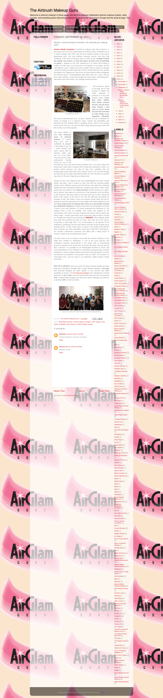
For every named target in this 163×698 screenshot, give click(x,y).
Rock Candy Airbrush (121, 539)
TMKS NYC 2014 (120, 648)
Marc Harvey (118, 465)
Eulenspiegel (118, 355)
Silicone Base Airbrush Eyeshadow (121, 559)
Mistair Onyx (118, 481)
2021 (118, 55)
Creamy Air (118, 308)
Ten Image (117, 626)
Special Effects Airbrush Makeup (120, 585)
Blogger (102, 692)
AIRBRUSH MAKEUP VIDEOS (92, 27)
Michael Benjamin (120, 476)
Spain (116, 579)
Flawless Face (119, 368)
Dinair (116, 321)
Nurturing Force (119, 501)
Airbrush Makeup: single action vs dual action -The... (123, 103)
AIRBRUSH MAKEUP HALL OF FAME (48, 31)
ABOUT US (113, 31)
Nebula (116, 492)
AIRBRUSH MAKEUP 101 (52, 27)
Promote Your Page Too (40, 85)
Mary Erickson (71, 324)
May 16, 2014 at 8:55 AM (74, 347)
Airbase (116, 136)
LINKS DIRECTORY (97, 31)
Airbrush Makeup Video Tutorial (120, 208)
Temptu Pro (118, 613)
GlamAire (117, 378)
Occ (115, 510)
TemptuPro (118, 616)
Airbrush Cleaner (120, 153)
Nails (116, 489)
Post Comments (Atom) (70, 395)
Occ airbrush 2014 (120, 513)
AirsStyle (117, 219)
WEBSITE (89, 218)
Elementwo (118, 347)
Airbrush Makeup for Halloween (121, 186)
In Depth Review (119, 419)
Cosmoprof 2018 (119, 303)
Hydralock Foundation (121, 410)
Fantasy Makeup (119, 366)
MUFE (116, 486)
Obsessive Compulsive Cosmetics (118, 506)
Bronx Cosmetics (120, 266)
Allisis (116, 227)
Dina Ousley (118, 318)
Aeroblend (117, 133)
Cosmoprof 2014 (119, 300)
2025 (118, 47)
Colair (116, 275)
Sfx (115, 550)
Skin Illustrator (119, 576)
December (122, 81)
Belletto (116, 232)
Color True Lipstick (120, 283)
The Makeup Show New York (120, 634)
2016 (118, 70)
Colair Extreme (119, 281)
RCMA (79, 324)
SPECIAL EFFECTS (114, 27)
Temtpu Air (117, 621)
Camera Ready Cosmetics (64, 49)
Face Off (117, 363)
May (120, 114)
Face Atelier (118, 360)
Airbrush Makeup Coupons (120, 177)
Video (116, 667)
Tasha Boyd (118, 598)
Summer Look (119, 593)
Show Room (118, 556)
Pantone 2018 (119, 518)
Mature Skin (118, 470)
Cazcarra (117, 273)
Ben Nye (117, 240)
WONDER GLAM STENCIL (76, 31)
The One (117, 638)
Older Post (104, 391)
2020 (118, 58)
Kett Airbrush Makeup (121, 430)
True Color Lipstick (120, 655)
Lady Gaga (118, 439)
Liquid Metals (118, 445)
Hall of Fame (118, 386)
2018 (118, 64)
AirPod (116, 214)
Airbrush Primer (119, 212)
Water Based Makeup (121, 682)
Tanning (117, 596)
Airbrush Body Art (120, 143)
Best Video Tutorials (121, 251)
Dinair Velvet (118, 326)
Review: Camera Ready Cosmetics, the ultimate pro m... (123, 93)
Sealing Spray (119, 548)
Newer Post (59, 391)
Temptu (116, 611)
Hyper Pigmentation (121, 415)
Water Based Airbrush (121, 673)
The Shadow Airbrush (121, 641)
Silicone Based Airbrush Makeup (120, 565)
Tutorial (116, 658)
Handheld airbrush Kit (121, 393)
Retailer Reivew (87, 324)
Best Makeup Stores (66, 322)
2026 (118, 44)
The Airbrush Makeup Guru (54, 10)
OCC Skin (117, 516)
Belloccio (117, 237)
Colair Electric (119, 278)
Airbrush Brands (119, 150)
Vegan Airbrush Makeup (119, 661)
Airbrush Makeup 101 (121, 167)
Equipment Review (120, 352)
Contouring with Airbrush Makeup (120, 294)
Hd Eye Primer (119, 398)
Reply (61, 340)
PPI (115, 525)
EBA (115, 345)
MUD (116, 484)
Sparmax (117, 581)
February (121, 122)
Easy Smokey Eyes (120, 340)
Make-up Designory (120, 455)
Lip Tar (116, 442)
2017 (118, 67)
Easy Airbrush (119, 337)
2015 (118, 73)
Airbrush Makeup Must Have (120, 194)
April (120, 117)
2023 (118, 50)
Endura (116, 350)
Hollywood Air (118, 403)
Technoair (117, 608)
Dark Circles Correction (118, 314)
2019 (118, 61)
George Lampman (120, 376)
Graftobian (62, 324)
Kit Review (117, 434)
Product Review (119, 528)
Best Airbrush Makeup (121, 242)
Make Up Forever (120, 453)
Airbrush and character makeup (120, 139)
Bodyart (117, 258)
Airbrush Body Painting (119, 146)
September (122, 87)
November (122, 84)
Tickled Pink (118, 645)
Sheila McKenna (119, 553)
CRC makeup (96, 322)
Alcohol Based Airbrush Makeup (120, 223)
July (120, 111)
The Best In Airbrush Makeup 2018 (121, 630)
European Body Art (120, 358)
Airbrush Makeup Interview (120, 190)
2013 (118, 79)
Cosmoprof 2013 (119, 297)
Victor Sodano (119, 665)
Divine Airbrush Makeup (119, 329)
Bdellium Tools (119, 229)
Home (82, 391)
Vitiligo (116, 670)
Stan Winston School (121, 588)
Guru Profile (118, 384)
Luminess (117, 450)
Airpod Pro (117, 217)
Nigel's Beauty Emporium (119, 498)
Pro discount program (81, 273)
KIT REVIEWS (71, 27)
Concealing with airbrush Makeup (120, 289)
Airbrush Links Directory (119, 163)
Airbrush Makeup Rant (121, 203)
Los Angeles (118, 447)
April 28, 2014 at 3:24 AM (75, 334)
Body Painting (119, 256)
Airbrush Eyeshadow (121, 155)
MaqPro (117, 462)
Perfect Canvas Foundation (119, 522)
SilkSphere (118, 569)
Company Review (120, 286)
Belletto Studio (119, 234)
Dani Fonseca (119, 311)
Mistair (116, 478)
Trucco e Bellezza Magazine (120, 651)
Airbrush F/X (118, 160)
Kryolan (116, 437)
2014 (118, 76)
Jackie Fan (118, 422)
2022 (118, 53)
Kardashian (118, 424)
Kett (115, 427)
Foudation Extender (120, 371)
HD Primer (117, 400)
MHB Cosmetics (119, 473)
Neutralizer (118, 494)
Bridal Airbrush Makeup (119, 262)
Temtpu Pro (118, 624)
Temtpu (116, 619)
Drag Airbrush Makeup (121, 333)
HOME (36, 27)
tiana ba (62, 347)
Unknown (62, 334)
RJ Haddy (117, 536)
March (120, 119)
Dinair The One (119, 323)
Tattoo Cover (118, 601)
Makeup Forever (119, 460)
